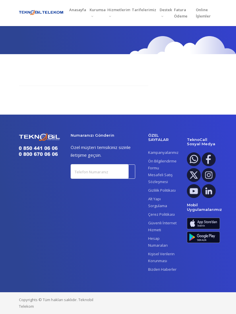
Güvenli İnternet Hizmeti (162, 226)
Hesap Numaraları (158, 242)
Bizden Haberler (162, 269)
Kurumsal (98, 9)
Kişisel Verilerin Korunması (161, 257)
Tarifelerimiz (144, 9)
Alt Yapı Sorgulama (157, 202)
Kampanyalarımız (163, 152)
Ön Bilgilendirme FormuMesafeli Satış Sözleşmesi (162, 171)
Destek (166, 9)
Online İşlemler (203, 13)
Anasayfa (77, 9)
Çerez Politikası (161, 214)
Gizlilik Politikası (162, 190)
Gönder (118, 171)
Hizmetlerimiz (118, 9)
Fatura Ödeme (180, 13)
